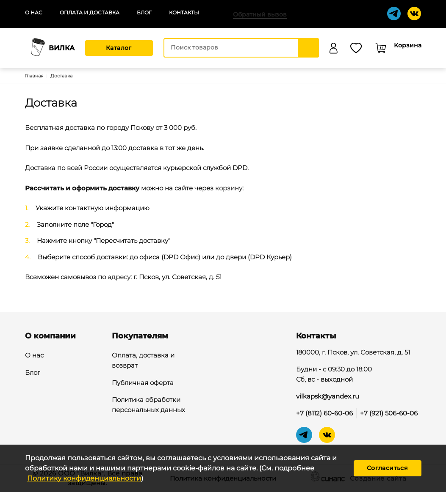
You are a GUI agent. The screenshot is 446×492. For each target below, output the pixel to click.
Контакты (184, 12)
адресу (119, 277)
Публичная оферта (143, 383)
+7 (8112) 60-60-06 (324, 413)
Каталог (119, 48)
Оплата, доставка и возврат (143, 361)
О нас (33, 12)
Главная (34, 76)
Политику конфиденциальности (84, 478)
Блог (144, 12)
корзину (228, 188)
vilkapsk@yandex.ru (327, 396)
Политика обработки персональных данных (148, 405)
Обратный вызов (260, 14)
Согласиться (387, 468)
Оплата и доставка (89, 12)
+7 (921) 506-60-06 (389, 413)
